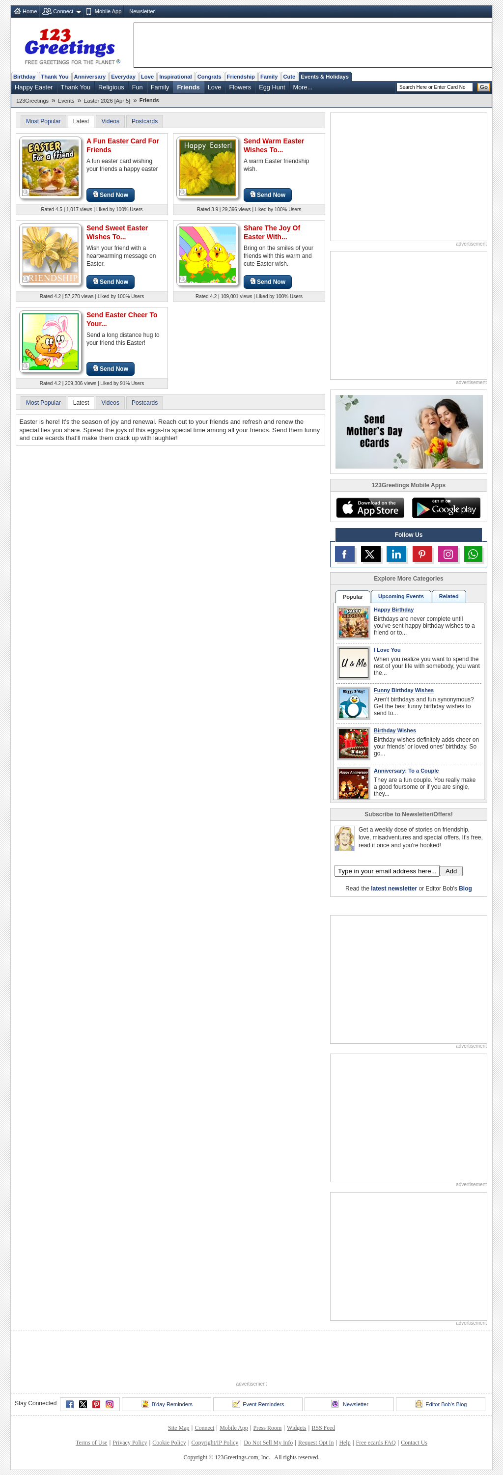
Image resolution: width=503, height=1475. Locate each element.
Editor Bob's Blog (441, 1404)
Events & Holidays (325, 77)
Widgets (297, 1427)
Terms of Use (91, 1442)
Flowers (240, 87)
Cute (289, 77)
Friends (188, 87)
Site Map (179, 1427)
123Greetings (32, 101)
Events (66, 101)
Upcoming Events (401, 596)
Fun (137, 87)
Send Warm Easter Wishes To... (274, 145)
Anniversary (90, 77)
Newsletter (142, 11)
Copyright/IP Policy (214, 1442)
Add (451, 871)
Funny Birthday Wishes (404, 690)
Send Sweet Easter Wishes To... (117, 232)
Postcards (145, 121)
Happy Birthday (394, 609)
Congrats (209, 77)
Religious (111, 87)
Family (269, 77)
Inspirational (175, 77)
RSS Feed (323, 1427)
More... (303, 87)
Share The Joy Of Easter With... (272, 232)
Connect (63, 11)
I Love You (387, 650)
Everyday (123, 77)
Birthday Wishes (395, 730)
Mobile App (108, 11)
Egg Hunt (272, 87)
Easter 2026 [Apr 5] (107, 101)
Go (484, 87)
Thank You (54, 77)
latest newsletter (394, 888)
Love (147, 77)
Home (30, 11)
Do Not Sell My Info (268, 1442)
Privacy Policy (129, 1442)
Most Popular (43, 121)
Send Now (110, 194)
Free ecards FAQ (375, 1442)
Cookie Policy (169, 1442)
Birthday (24, 77)
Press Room (267, 1427)
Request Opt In (316, 1442)
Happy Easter (34, 87)
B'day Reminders (167, 1404)
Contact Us (414, 1442)
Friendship (241, 77)
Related (449, 596)
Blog (465, 888)
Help (344, 1442)
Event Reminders (258, 1404)
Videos (110, 121)
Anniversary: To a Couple (406, 771)
